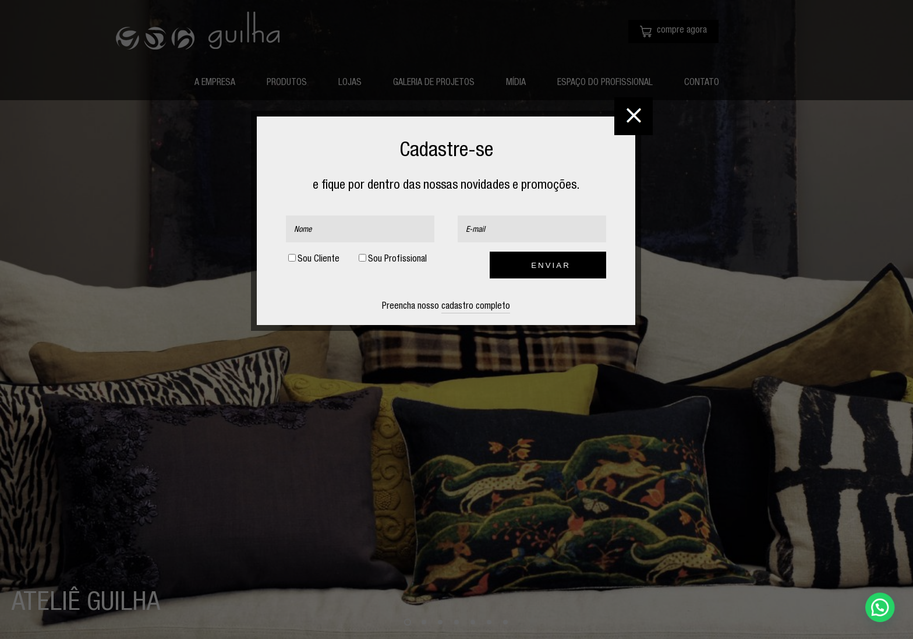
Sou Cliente (313, 259)
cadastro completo (475, 307)
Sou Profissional (393, 259)
